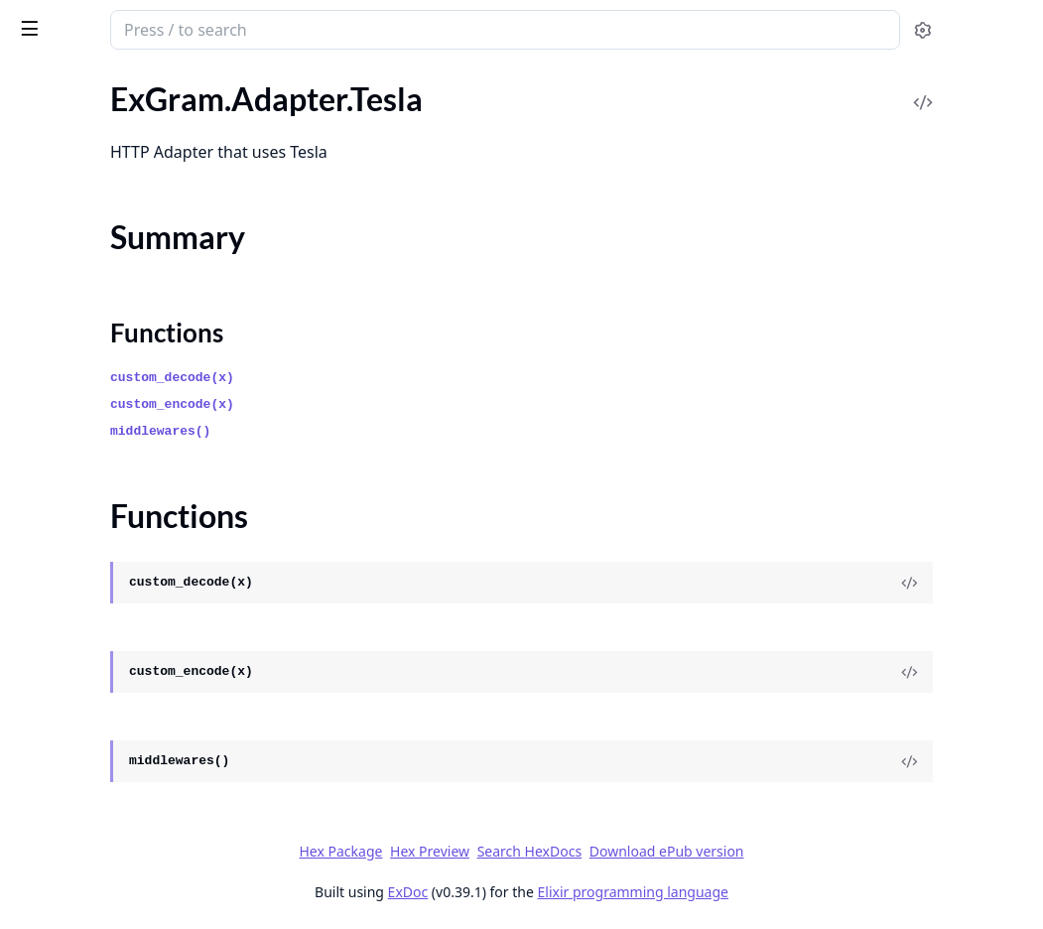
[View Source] (960, 583)
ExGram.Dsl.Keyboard (90, 342)
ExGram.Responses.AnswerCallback (137, 587)
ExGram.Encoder (71, 789)
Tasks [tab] (218, 80)
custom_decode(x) (419, 377)
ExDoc (557, 891)
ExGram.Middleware (84, 411)
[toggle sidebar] (271, 28)
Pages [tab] (36, 80)
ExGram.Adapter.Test (86, 246)
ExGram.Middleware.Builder (110, 438)
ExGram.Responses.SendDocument (134, 721)
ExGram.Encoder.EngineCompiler (127, 843)
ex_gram (50, 20)
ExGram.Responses (80, 533)
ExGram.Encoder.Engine (96, 816)
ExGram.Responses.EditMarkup (122, 694)
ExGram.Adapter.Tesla (89, 152)
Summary (67, 187)
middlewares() (407, 431)
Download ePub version (815, 851)
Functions (69, 210)
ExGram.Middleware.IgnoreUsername (141, 465)
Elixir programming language (782, 891)
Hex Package (489, 851)
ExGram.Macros (69, 912)
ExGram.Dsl (54, 316)
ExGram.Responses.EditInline (114, 667)
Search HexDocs (678, 852)
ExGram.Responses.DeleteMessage (134, 640)
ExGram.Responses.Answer (107, 560)
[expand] (278, 102)
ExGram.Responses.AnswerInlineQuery (141, 613)
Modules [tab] (119, 80)
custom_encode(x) (419, 404)
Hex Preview (578, 851)
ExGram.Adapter (71, 98)
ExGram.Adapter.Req (86, 125)
